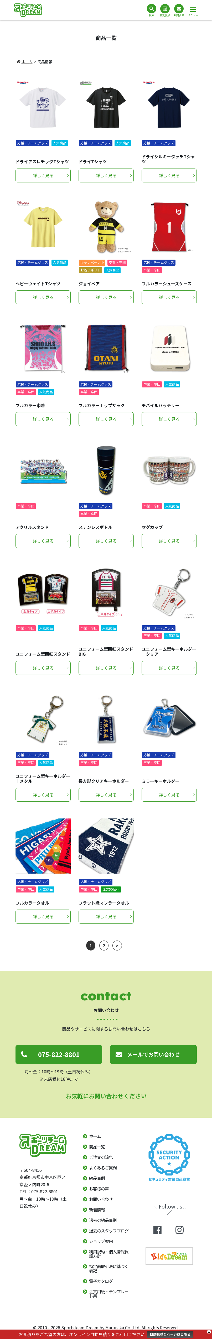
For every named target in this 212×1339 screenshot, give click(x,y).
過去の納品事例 (103, 1220)
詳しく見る (43, 175)
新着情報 (97, 1209)
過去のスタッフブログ (108, 1230)
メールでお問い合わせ (153, 1054)
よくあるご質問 (103, 1167)
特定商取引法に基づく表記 (108, 1268)
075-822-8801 (59, 1054)
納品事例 (97, 1178)
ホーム (25, 61)
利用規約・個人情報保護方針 (108, 1253)
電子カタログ (101, 1281)
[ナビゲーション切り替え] (193, 9)
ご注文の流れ (101, 1157)
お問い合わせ (101, 1199)
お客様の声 (99, 1188)
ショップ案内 (101, 1241)
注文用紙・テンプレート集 (108, 1293)
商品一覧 (97, 1146)
